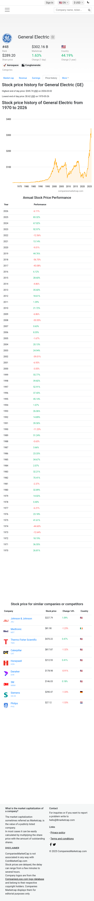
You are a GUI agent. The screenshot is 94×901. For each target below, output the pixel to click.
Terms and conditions (62, 838)
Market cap (8, 78)
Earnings (36, 78)
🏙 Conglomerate (31, 65)
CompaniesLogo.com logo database (24, 879)
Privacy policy (57, 832)
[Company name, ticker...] (73, 10)
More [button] (64, 78)
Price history (51, 78)
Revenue (23, 78)
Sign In (49, 2)
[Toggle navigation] (7, 9)
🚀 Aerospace (11, 65)
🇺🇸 (62, 2)
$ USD (77, 2)
